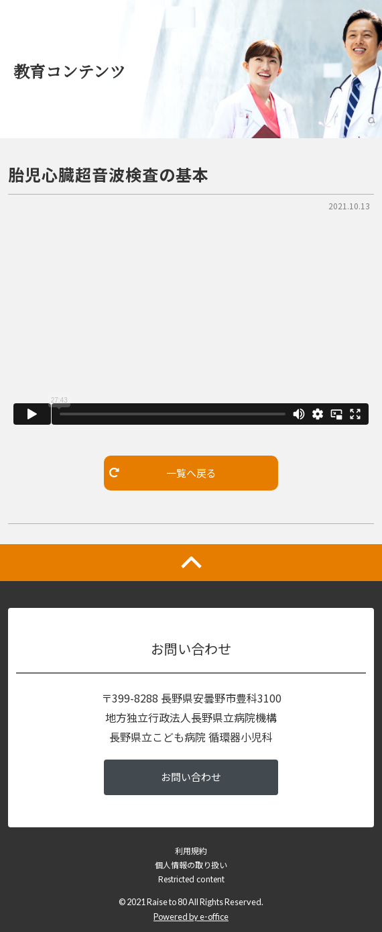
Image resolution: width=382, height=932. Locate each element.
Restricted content (191, 878)
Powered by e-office (191, 916)
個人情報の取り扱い (191, 864)
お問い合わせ (191, 777)
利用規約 (191, 850)
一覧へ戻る (162, 473)
